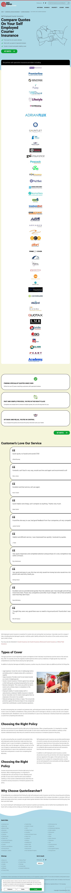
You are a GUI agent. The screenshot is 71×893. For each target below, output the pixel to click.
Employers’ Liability (6, 850)
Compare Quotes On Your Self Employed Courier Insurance (15, 27)
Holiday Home (28, 830)
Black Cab (4, 826)
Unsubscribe (22, 866)
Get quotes (62, 432)
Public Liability (52, 830)
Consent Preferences (24, 868)
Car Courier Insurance (33, 642)
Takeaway (51, 840)
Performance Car (53, 824)
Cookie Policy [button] (29, 884)
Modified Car (28, 842)
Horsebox (27, 832)
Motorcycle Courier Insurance (48, 642)
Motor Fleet (28, 844)
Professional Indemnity (54, 828)
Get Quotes (9, 51)
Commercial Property (7, 840)
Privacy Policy (5, 870)
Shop (50, 836)
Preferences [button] (21, 885)
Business (47, 7)
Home (2, 11)
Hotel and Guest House (30, 834)
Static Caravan (52, 838)
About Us (4, 860)
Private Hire (51, 826)
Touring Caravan (53, 844)
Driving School (5, 848)
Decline (22, 889)
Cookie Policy (22, 862)
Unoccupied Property (54, 848)
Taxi (50, 842)
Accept (35, 889)
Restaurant (51, 832)
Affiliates (4, 868)
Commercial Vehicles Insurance (12, 11)
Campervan (5, 832)
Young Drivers (52, 850)
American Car (5, 824)
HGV (26, 828)
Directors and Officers (7, 846)
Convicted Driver (6, 842)
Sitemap (21, 864)
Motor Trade (28, 846)
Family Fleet (28, 824)
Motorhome (28, 848)
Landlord (27, 838)
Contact (4, 866)
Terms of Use (22, 860)
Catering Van (5, 836)
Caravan (4, 834)
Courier (4, 844)
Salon (50, 834)
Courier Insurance (25, 11)
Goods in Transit (29, 826)
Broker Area (5, 862)
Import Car (28, 836)
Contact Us (40, 863)
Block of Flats (5, 828)
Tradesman (51, 846)
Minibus (27, 840)
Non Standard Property (31, 850)
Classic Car (4, 838)
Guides (67, 7)
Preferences (9, 889)
